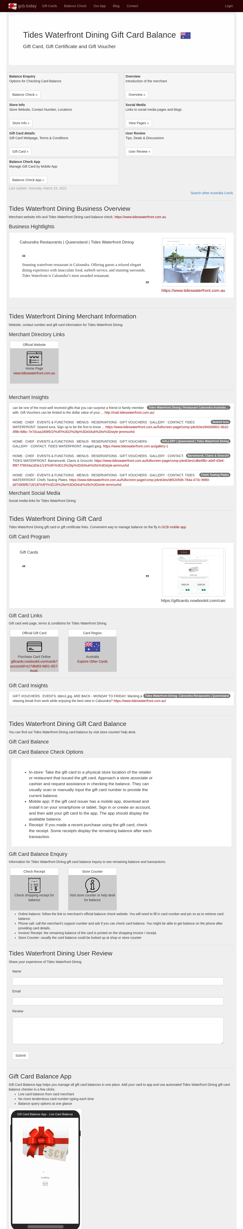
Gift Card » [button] (20, 151)
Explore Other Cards (92, 661)
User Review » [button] (139, 151)
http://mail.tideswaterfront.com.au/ (129, 412)
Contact (132, 6)
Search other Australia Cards (212, 193)
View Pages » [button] (139, 123)
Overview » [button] (137, 94)
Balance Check (75, 6)
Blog (116, 6)
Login (229, 6)
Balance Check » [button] (24, 94)
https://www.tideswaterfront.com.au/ (140, 701)
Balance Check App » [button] (28, 180)
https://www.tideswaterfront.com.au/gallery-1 (135, 446)
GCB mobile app (174, 527)
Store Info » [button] (20, 123)
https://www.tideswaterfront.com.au (140, 217)
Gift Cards (49, 6)
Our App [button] (99, 6)
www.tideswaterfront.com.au (34, 373)
